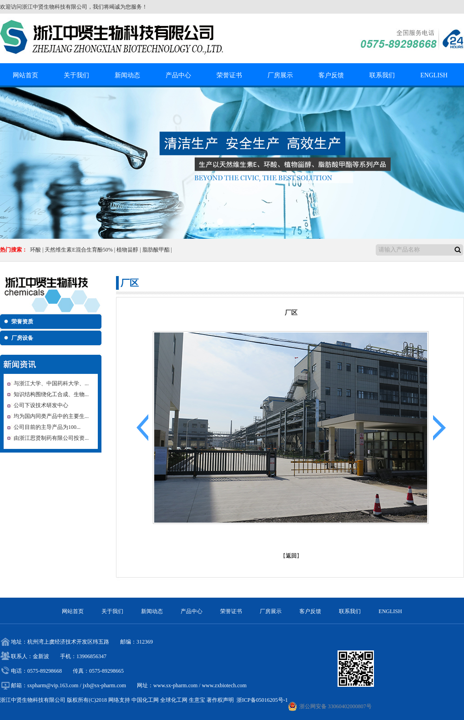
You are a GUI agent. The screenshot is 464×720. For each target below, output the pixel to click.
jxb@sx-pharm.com (104, 685)
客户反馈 (331, 75)
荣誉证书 (229, 75)
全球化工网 (173, 700)
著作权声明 (220, 700)
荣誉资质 (22, 321)
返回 (291, 556)
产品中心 (178, 75)
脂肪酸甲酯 (156, 250)
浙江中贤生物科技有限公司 (54, 7)
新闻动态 (127, 75)
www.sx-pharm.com (175, 685)
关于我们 (76, 75)
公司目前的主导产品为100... (47, 427)
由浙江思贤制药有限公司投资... (51, 438)
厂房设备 (22, 338)
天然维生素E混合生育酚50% (78, 250)
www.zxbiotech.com (224, 685)
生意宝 (197, 700)
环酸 (35, 250)
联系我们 (382, 75)
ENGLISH (434, 75)
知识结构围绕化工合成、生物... (51, 394)
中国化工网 (145, 700)
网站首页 (25, 75)
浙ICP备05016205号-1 (262, 700)
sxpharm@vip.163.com (52, 685)
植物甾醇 (127, 250)
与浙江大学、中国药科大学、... (51, 383)
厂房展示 (280, 75)
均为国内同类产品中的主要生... (51, 416)
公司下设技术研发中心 (41, 405)
